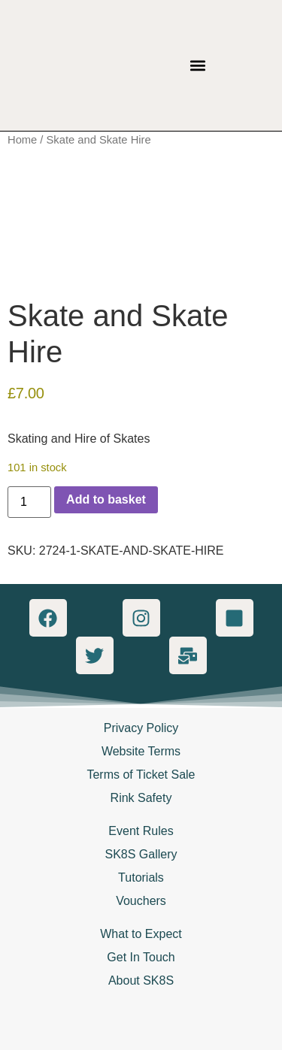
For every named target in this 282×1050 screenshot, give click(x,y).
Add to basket (106, 499)
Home (22, 140)
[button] (198, 65)
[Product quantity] (29, 502)
